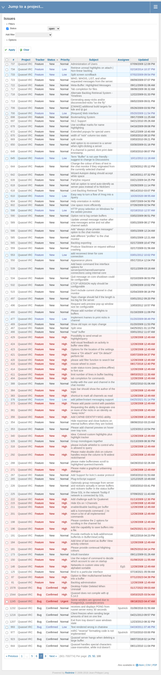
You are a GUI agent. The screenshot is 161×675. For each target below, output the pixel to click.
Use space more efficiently (86, 205)
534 (13, 278)
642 (13, 174)
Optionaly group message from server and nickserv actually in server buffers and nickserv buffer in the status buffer (92, 485)
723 (13, 79)
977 (13, 632)
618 (13, 185)
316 (13, 446)
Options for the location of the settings (92, 349)
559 (13, 248)
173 (13, 554)
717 (13, 89)
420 (13, 359)
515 (13, 291)
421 (13, 354)
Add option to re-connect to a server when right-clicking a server (91, 145)
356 (13, 416)
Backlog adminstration (83, 582)
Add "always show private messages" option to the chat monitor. (92, 231)
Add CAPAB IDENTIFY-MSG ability (91, 416)
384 (13, 390)
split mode (77, 139)
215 (13, 503)
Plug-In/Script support (83, 478)
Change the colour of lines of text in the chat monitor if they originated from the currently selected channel (93, 166)
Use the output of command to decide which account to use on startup (92, 560)
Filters (11, 24)
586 (13, 230)
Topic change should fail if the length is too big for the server (93, 298)
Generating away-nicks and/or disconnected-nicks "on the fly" (88, 101)
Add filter (10, 34)
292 (13, 454)
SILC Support (78, 120)
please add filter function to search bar (92, 359)
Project (26, 59)
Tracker (40, 59)
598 (13, 210)
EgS (122, 566)
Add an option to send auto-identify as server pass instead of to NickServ (92, 185)
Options (12, 40)
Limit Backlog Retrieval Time (87, 190)
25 (89, 656)
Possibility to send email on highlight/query (86, 337)
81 (12, 582)
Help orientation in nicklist (85, 201)
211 (13, 506)
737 (13, 63)
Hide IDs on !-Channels (84, 503)
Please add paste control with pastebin (93, 403)
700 (13, 113)
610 (13, 195)
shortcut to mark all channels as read (92, 395)
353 (13, 429)
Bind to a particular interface (87, 571)
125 (13, 571)
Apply (12, 50)
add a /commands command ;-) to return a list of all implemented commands (90, 513)
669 (13, 139)
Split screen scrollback (83, 74)
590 (13, 215)
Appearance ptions (81, 260)
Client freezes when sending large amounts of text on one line (90, 615)
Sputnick (123, 608)
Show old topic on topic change (88, 324)
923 (13, 639)
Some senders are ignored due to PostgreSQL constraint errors (90, 601)
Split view (76, 328)
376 (13, 399)
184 (13, 542)
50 (93, 656)
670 (13, 135)
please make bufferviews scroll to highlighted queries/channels (89, 463)
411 (13, 374)
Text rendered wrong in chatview (89, 627)
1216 (13, 614)
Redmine (69, 673)
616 (13, 190)
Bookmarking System (83, 117)
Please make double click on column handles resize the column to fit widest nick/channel (92, 454)
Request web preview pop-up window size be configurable (92, 305)
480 (13, 312)
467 (13, 328)
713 (13, 101)
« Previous (12, 656)
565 (13, 242)
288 (13, 462)
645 (13, 158)
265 (13, 478)
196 (13, 528)
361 (13, 410)
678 (13, 126)
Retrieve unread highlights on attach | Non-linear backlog (92, 69)
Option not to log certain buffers (88, 215)
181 (13, 549)
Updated (143, 59)
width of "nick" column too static (89, 135)
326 (13, 441)
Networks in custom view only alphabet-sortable (87, 566)
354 (13, 422)
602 (13, 205)
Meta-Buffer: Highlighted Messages (91, 85)
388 (13, 383)
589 (13, 222)
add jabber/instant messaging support (92, 399)
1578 (13, 587)
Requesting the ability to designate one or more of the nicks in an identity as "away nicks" (93, 410)
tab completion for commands (87, 378)
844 (13, 645)
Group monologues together (87, 441)
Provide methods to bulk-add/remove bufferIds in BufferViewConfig (92, 535)
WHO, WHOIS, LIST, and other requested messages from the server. (92, 80)
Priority (65, 59)
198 (13, 521)
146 (13, 566)
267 (13, 475)
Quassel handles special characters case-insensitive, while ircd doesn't (91, 646)
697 (13, 120)
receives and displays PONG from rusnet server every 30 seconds (90, 608)
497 (13, 298)
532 (13, 285)
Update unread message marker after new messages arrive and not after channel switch (92, 222)
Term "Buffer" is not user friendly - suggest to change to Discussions (90, 158)
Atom (141, 665)
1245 (13, 601)
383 (13, 395)
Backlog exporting (81, 242)
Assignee (123, 59)
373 (13, 403)
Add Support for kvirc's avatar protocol (92, 475)
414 (13, 369)
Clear (26, 50)
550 (13, 260)
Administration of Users (84, 63)
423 (13, 349)
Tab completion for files (84, 89)
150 (13, 559)
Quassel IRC (25, 63)
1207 (13, 621)
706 (13, 107)
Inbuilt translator (80, 554)
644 (13, 166)
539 (13, 268)
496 (13, 305)
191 (13, 535)
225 (13, 493)
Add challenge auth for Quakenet (89, 499)
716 (13, 94)
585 (13, 237)
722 (13, 85)
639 (13, 180)
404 (13, 378)
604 (13, 201)
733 (13, 74)
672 (13, 131)
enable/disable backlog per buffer (89, 506)
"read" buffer (78, 331)
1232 (13, 608)
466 (13, 331)
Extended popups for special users (90, 131)
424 (13, 344)
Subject (93, 59)
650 (13, 144)
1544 (13, 594)
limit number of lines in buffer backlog (92, 374)
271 (13, 469)
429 (13, 337)
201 (13, 513)
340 (13, 435)
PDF (155, 665)
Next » (53, 656)
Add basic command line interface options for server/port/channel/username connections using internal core (90, 268)
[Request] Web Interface (84, 113)
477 (13, 318)
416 (13, 363)
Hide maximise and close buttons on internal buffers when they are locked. (92, 422)
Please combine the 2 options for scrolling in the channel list (89, 522)
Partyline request (80, 180)
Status (12, 28)
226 (13, 485)
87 (12, 577)
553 (13, 254)
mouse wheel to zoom (83, 363)
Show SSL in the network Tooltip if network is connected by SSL (90, 494)
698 (13, 117)
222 (13, 499)
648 (13, 151)
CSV (148, 665)
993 (13, 627)
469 (13, 324)
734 (13, 69)
